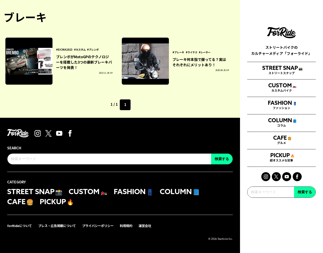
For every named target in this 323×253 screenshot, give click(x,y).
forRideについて (19, 225)
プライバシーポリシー (97, 225)
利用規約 (126, 225)
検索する (305, 200)
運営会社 (145, 225)
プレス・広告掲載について (57, 225)
